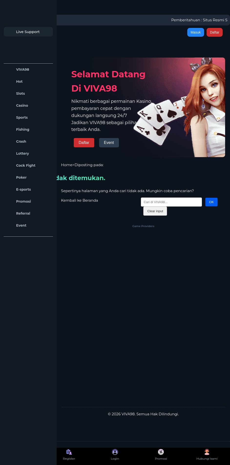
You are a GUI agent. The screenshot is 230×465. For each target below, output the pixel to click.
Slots (15, 93)
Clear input (155, 211)
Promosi (18, 201)
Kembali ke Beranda (79, 200)
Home (67, 165)
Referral (18, 213)
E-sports (18, 189)
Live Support (23, 31)
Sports (17, 117)
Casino (17, 105)
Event (16, 225)
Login (115, 454)
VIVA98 (17, 69)
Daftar (214, 32)
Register (69, 454)
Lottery (17, 153)
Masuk (196, 32)
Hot (14, 81)
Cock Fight (20, 165)
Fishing (17, 129)
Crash (16, 141)
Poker (16, 177)
